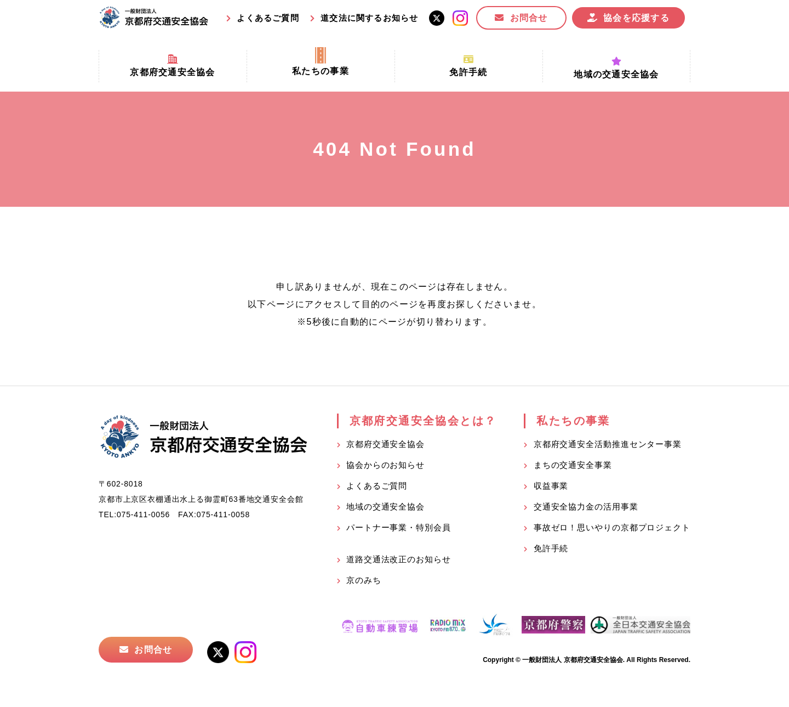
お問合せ (529, 17)
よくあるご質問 (268, 17)
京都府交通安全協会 (385, 444)
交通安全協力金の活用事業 (586, 506)
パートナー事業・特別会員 (398, 527)
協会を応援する (636, 17)
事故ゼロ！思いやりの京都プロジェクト (612, 527)
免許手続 (551, 548)
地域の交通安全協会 (385, 506)
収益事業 (551, 485)
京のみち (363, 580)
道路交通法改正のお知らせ (398, 559)
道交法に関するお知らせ (369, 17)
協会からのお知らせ (385, 465)
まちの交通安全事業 (573, 465)
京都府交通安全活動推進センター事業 (608, 444)
